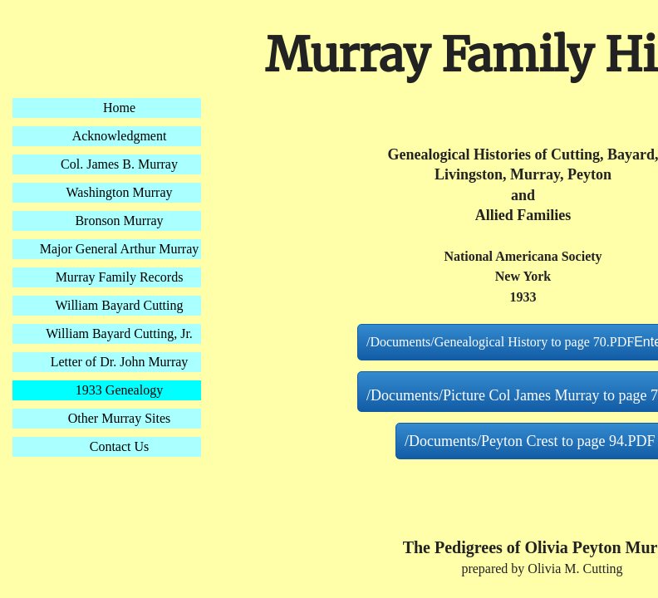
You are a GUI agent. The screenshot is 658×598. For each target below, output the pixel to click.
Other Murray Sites (119, 418)
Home (119, 107)
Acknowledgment (119, 136)
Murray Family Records (120, 277)
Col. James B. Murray (119, 164)
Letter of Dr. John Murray (120, 362)
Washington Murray (119, 192)
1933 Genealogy (119, 390)
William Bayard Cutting (120, 305)
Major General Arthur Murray (119, 249)
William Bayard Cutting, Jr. (119, 333)
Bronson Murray (119, 220)
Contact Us (120, 446)
